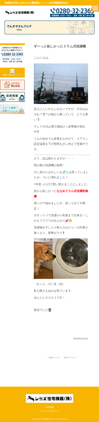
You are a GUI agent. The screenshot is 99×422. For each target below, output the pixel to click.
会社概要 (49, 395)
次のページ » (70, 357)
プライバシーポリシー (49, 399)
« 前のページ (54, 357)
